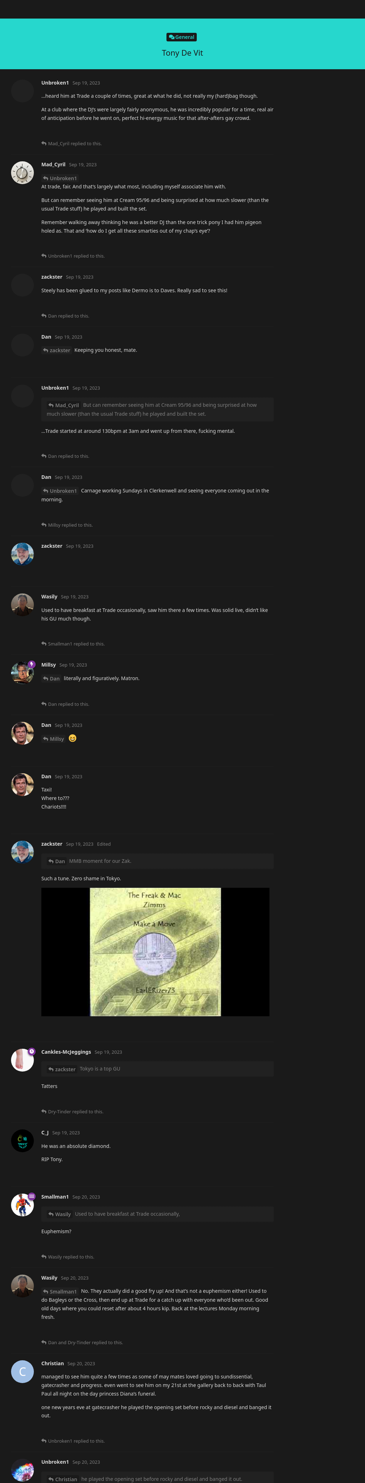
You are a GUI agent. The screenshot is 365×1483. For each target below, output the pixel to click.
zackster (60, 1004)
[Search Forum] (261, 9)
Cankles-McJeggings (74, 870)
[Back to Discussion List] (9, 9)
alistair (58, 156)
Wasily (58, 36)
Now (307, 176)
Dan (55, 96)
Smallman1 (63, 494)
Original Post (316, 57)
